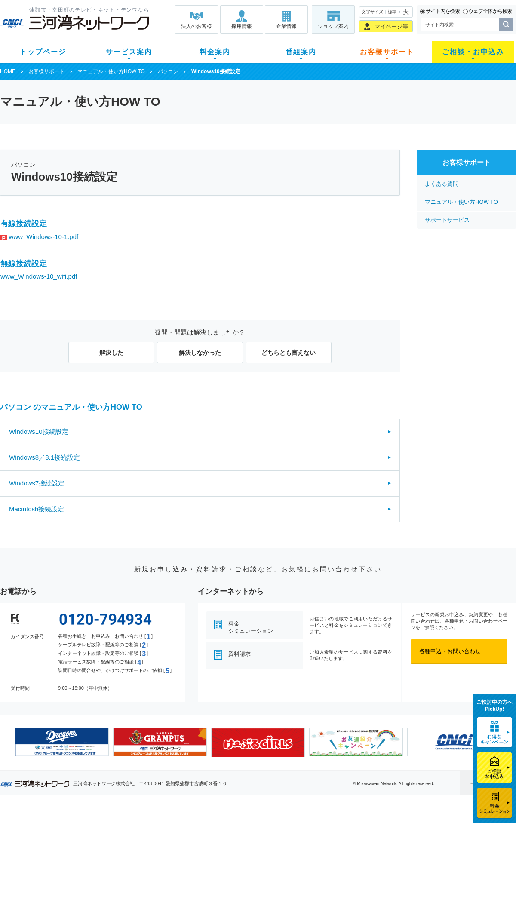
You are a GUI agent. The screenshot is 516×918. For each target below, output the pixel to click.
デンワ (106, 852)
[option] (62, 742)
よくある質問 (441, 184)
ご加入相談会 (370, 852)
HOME (7, 71)
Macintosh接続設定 (36, 509)
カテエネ (109, 885)
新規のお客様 (51, 829)
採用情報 (241, 26)
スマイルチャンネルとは (257, 829)
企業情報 (286, 26)
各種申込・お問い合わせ (450, 651)
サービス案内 (129, 51)
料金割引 (173, 852)
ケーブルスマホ (118, 863)
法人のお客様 (196, 26)
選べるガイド (51, 852)
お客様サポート (387, 51)
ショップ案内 (333, 26)
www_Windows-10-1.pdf (44, 236)
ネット (106, 841)
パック (170, 863)
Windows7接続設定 (36, 483)
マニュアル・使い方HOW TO (111, 71)
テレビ (106, 829)
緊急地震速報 (115, 874)
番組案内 (301, 51)
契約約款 (109, 896)
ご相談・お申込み (473, 51)
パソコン (168, 71)
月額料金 (173, 841)
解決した (111, 352)
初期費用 (173, 829)
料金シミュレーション (250, 627)
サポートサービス (447, 220)
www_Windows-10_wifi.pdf (38, 276)
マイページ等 (391, 26)
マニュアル (304, 841)
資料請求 (239, 654)
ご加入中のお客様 (56, 841)
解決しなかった (200, 352)
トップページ (43, 51)
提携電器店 (368, 841)
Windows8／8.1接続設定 (44, 457)
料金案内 (215, 51)
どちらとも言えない (288, 352)
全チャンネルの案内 (251, 860)
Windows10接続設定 (38, 431)
